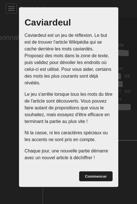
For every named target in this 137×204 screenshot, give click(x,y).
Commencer (96, 176)
